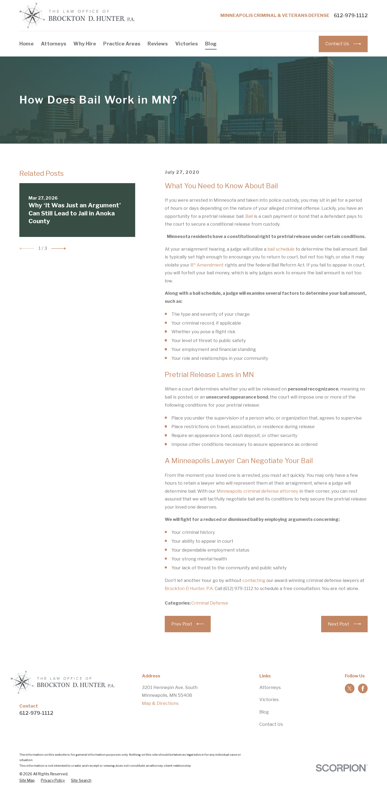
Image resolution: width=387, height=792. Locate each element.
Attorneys (270, 687)
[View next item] (58, 248)
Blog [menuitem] (211, 44)
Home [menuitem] (26, 44)
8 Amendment (207, 265)
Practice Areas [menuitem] (121, 44)
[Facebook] (363, 688)
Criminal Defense (209, 603)
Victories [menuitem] (186, 44)
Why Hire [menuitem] (84, 44)
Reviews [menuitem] (158, 44)
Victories (269, 699)
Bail (249, 216)
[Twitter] (349, 688)
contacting (253, 580)
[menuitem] (27, 780)
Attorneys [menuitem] (53, 44)
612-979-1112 (351, 15)
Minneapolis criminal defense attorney (257, 491)
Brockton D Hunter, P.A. (189, 588)
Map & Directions (160, 703)
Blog (264, 712)
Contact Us (271, 724)
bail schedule (281, 249)
